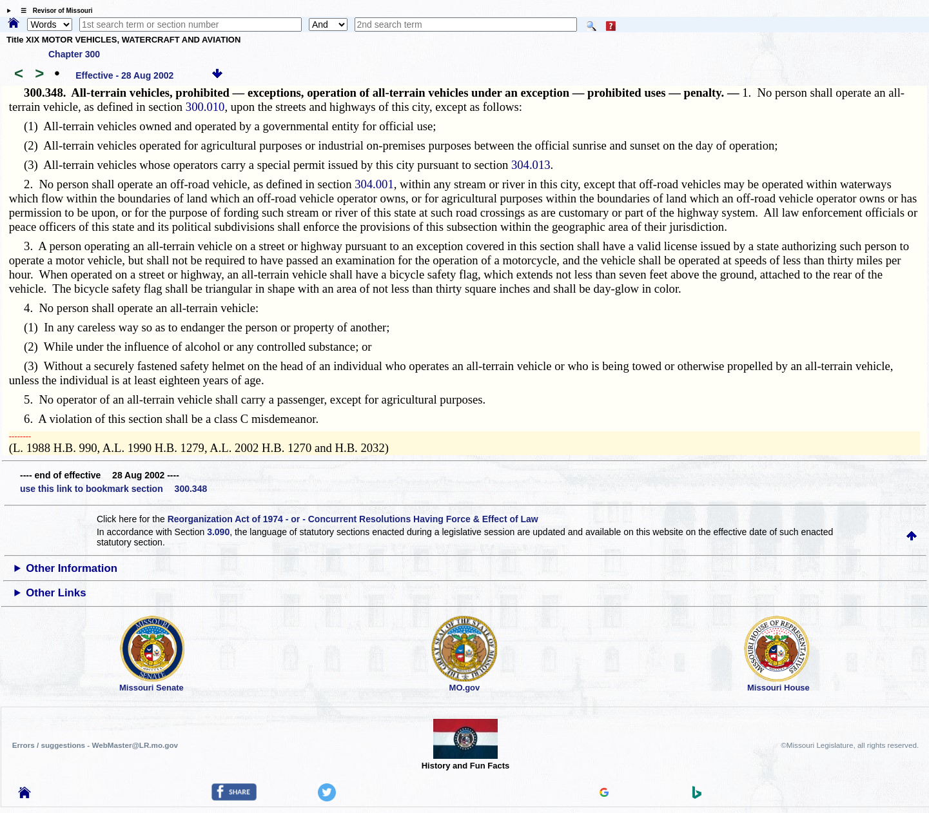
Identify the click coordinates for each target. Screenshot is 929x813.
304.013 (531, 164)
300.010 (205, 106)
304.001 (374, 184)
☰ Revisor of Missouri (53, 10)
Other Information (71, 568)
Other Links (56, 593)
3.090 (218, 532)
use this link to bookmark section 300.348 (113, 489)
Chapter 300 (74, 54)
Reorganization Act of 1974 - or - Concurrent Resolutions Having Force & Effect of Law (353, 519)
